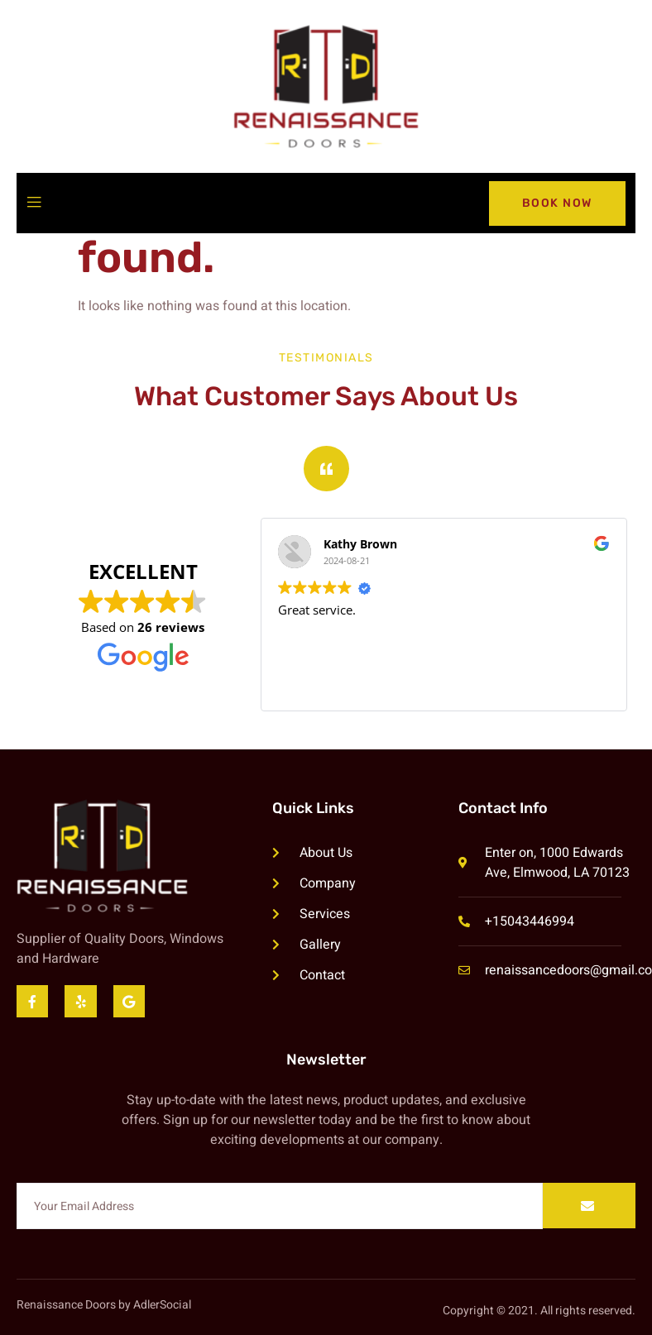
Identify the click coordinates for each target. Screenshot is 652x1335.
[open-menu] (34, 203)
